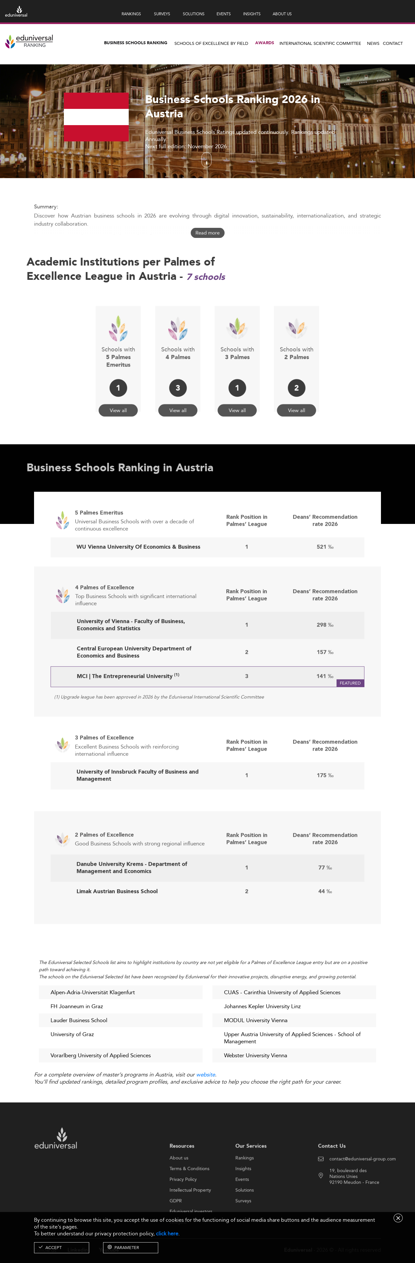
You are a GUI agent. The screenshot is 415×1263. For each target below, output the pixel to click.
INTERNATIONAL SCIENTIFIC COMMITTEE (320, 43)
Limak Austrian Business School (117, 917)
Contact (393, 43)
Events (242, 1204)
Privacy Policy (183, 1204)
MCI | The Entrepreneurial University (128, 701)
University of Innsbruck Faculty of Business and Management (138, 800)
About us (179, 1182)
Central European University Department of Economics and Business (134, 678)
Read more (207, 232)
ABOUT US (282, 14)
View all (118, 394)
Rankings (244, 1182)
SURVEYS (162, 14)
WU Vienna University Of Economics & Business (138, 572)
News (373, 43)
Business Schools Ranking (135, 43)
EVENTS (224, 14)
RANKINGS (131, 14)
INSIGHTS (252, 14)
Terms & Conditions (189, 1193)
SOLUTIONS (194, 14)
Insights (243, 1193)
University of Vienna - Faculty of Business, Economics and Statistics (131, 650)
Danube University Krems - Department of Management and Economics (132, 893)
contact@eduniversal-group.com (362, 1183)
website (205, 1075)
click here (167, 1234)
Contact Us (332, 1171)
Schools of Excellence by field (211, 43)
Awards (264, 43)
